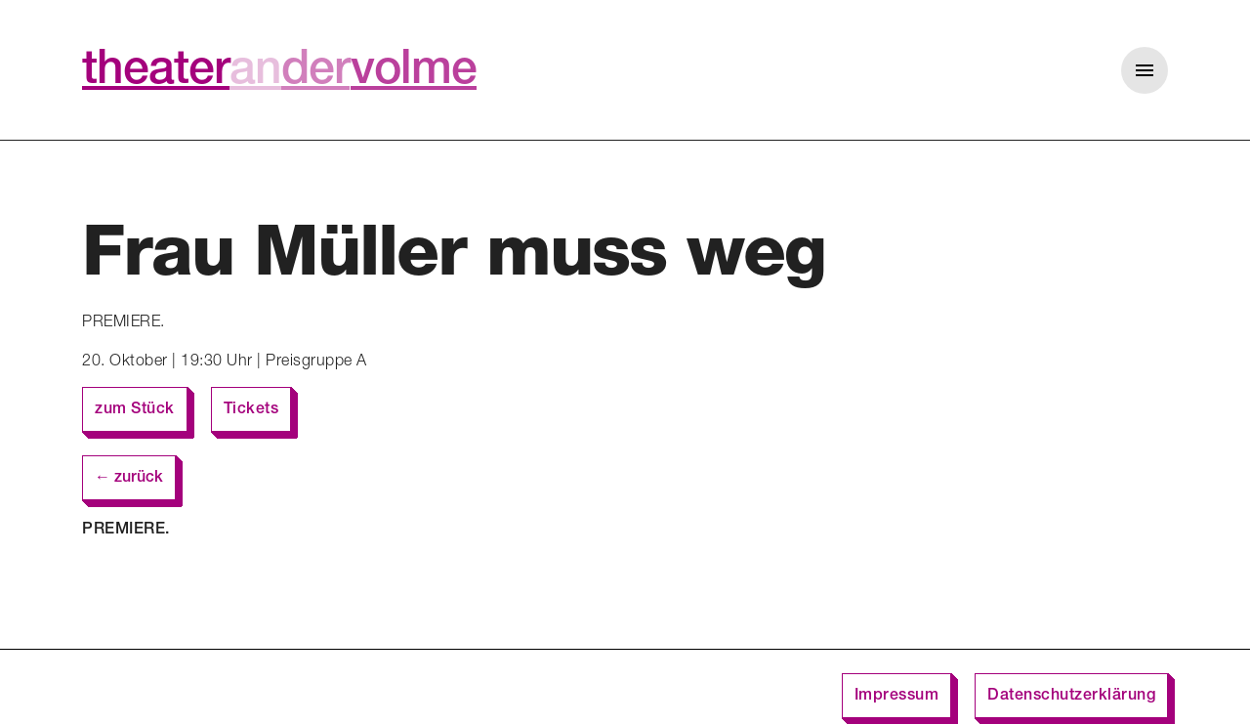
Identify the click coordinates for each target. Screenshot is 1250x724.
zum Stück (135, 410)
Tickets (251, 410)
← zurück (129, 479)
